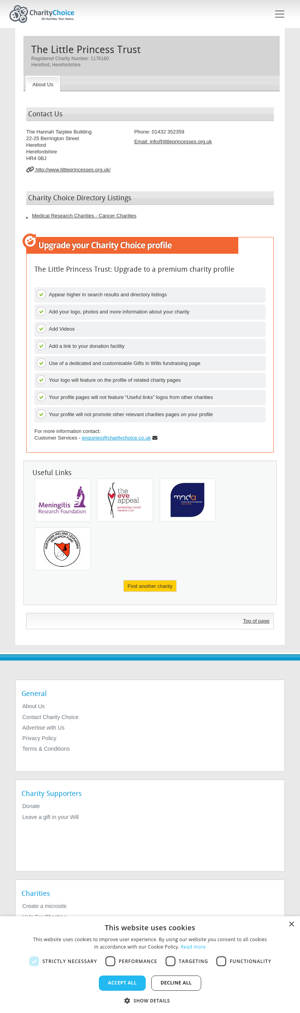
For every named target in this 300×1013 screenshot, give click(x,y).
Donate (31, 806)
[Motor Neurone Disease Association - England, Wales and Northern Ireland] (188, 500)
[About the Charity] (42, 83)
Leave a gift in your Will (50, 817)
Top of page (256, 621)
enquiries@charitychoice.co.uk (116, 438)
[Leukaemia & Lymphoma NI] (63, 548)
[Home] (44, 14)
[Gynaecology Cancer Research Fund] (125, 500)
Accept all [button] (122, 982)
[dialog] (150, 964)
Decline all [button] (176, 982)
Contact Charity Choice (50, 717)
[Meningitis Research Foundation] (63, 500)
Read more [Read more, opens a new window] (193, 947)
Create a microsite (44, 906)
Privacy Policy (39, 738)
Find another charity (150, 586)
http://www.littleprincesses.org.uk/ (68, 169)
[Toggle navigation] (280, 14)
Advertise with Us (43, 728)
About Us (33, 706)
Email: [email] (173, 141)
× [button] (291, 925)
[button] (150, 1000)
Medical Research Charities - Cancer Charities (84, 216)
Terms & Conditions (46, 749)
